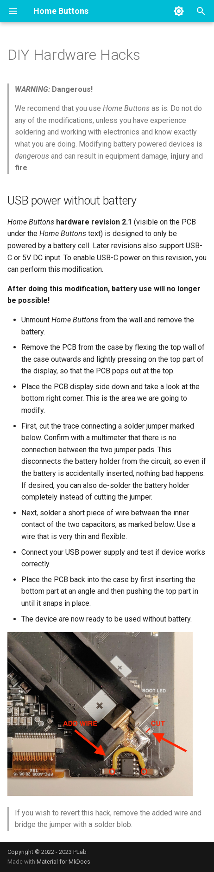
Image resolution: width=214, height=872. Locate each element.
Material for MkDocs (63, 861)
